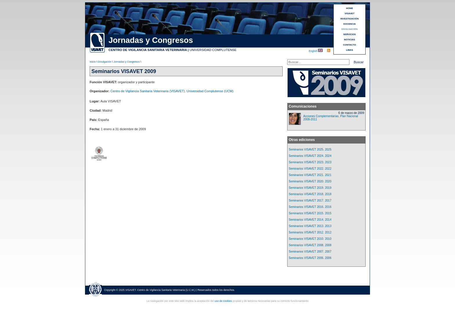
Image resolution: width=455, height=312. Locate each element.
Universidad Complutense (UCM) (210, 91)
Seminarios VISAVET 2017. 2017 (310, 200)
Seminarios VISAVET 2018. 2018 (310, 194)
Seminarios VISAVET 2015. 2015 (310, 213)
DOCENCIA (349, 24)
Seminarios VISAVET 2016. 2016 (310, 206)
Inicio (93, 61)
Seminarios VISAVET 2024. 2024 (310, 155)
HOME (349, 8)
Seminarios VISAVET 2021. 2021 (310, 175)
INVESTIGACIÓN (349, 18)
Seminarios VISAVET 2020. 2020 (310, 181)
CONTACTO (349, 44)
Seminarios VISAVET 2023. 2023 (310, 162)
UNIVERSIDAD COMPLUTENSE (212, 50)
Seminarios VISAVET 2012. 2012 (310, 232)
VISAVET (350, 13)
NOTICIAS (349, 39)
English (313, 51)
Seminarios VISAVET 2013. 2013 (310, 226)
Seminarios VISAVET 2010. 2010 (310, 238)
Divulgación (105, 61)
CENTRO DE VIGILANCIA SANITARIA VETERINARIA (148, 50)
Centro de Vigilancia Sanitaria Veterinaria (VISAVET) (148, 91)
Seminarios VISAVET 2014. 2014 (310, 219)
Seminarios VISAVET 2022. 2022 (310, 168)
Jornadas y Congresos (127, 61)
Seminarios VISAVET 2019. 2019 (310, 187)
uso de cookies (223, 301)
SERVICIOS (349, 34)
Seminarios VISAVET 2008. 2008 (310, 245)
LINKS (349, 50)
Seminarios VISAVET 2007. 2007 (310, 251)
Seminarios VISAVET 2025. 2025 (310, 149)
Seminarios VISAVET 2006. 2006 (310, 258)
